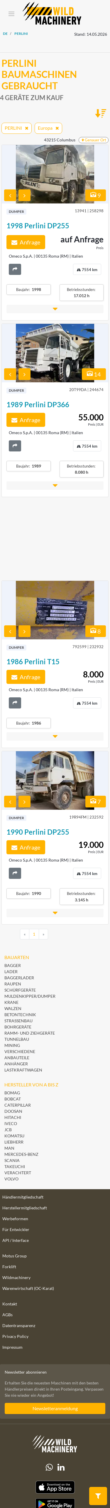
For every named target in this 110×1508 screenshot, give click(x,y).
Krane (11, 1002)
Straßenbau (18, 1020)
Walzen (12, 1008)
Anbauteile (16, 1057)
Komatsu (14, 1135)
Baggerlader (19, 977)
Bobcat (12, 1098)
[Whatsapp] (49, 1467)
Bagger (12, 965)
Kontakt (9, 1303)
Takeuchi (14, 1166)
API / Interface (15, 1240)
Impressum (12, 1347)
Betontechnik (20, 1014)
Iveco (10, 1123)
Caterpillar (17, 1105)
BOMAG (12, 1092)
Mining (12, 1045)
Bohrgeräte (17, 1026)
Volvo (11, 1178)
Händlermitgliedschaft (22, 1196)
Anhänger (16, 1063)
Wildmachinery (16, 1277)
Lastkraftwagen (23, 1069)
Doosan (13, 1111)
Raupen (12, 983)
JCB (8, 1129)
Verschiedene (19, 1051)
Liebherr (13, 1141)
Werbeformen (15, 1218)
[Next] (43, 934)
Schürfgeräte (20, 989)
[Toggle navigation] (11, 14)
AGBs (7, 1314)
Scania (12, 1160)
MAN (9, 1148)
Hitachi (12, 1117)
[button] (55, 309)
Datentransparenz (18, 1325)
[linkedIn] (61, 1467)
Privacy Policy (15, 1336)
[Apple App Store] (55, 1487)
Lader (11, 971)
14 (94, 374)
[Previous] (24, 934)
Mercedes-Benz (21, 1154)
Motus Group (14, 1255)
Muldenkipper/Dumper (29, 996)
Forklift (9, 1266)
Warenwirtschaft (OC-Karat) (28, 1288)
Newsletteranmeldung (55, 1408)
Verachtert (17, 1172)
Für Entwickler (15, 1229)
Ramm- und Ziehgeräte (29, 1033)
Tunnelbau (16, 1039)
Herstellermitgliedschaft (24, 1207)
